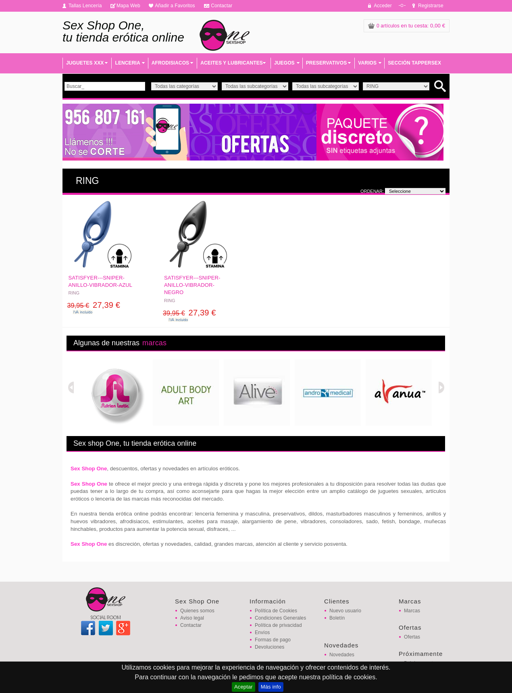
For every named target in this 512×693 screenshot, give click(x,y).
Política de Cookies (276, 611)
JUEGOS (284, 63)
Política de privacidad (278, 625)
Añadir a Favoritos (175, 5)
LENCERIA (127, 63)
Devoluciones (269, 647)
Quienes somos (197, 611)
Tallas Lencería (85, 5)
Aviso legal (192, 618)
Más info (271, 687)
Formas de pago (273, 640)
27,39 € (94, 305)
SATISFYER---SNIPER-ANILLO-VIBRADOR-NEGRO (192, 285)
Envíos (262, 632)
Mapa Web (128, 5)
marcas (154, 343)
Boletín (337, 618)
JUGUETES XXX (85, 63)
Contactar (221, 5)
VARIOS (367, 63)
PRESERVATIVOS (326, 63)
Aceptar (243, 687)
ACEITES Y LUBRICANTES (231, 63)
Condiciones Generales (280, 618)
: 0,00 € (406, 26)
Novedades (341, 655)
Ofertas (412, 637)
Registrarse (430, 5)
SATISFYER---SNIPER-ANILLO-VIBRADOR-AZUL (101, 281)
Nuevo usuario (345, 611)
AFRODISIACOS (170, 63)
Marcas (412, 611)
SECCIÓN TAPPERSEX (414, 63)
